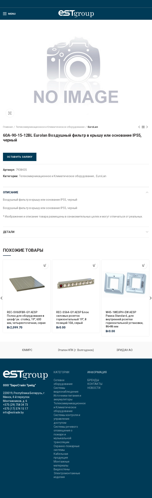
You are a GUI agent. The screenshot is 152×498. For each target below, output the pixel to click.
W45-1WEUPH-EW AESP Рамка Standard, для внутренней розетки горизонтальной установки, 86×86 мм (124, 319)
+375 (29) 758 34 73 (15, 404)
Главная (8, 126)
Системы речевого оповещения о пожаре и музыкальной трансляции (66, 434)
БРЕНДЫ (93, 380)
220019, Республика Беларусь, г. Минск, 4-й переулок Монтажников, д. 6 (24, 396)
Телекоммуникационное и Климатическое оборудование (50, 126)
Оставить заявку (19, 156)
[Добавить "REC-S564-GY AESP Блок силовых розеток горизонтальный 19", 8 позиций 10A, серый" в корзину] (94, 265)
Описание (10, 192)
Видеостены (62, 469)
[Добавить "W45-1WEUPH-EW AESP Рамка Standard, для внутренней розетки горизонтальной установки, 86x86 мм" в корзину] (143, 265)
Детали (8, 232)
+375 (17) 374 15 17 (15, 408)
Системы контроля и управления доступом (67, 418)
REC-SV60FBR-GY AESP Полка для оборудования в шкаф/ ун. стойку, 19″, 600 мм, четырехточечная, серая (26, 318)
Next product (147, 127)
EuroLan (93, 126)
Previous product (139, 127)
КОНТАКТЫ (94, 383)
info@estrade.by (13, 412)
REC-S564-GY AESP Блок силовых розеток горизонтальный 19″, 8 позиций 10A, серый (72, 318)
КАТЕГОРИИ (61, 372)
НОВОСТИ (93, 387)
